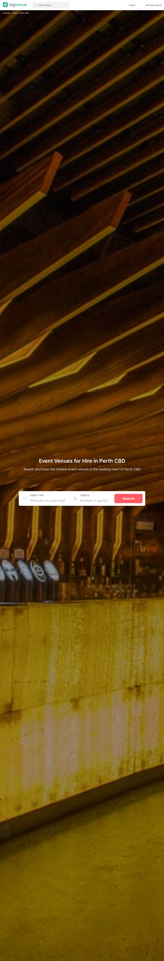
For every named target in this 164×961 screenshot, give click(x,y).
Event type (36, 495)
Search (129, 498)
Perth (14, 13)
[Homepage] (14, 5)
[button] (50, 5)
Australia (6, 13)
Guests (84, 495)
